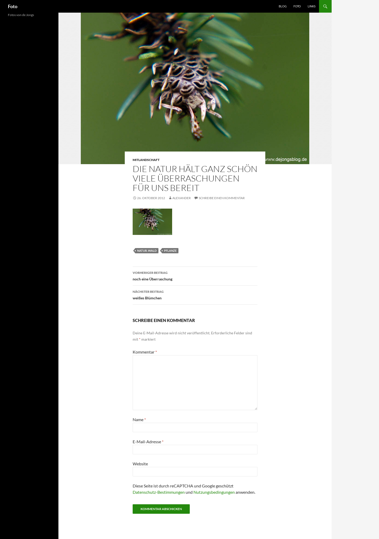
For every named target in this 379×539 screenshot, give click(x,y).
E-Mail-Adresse (148, 441)
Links (312, 6)
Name (139, 419)
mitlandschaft (146, 160)
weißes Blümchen (195, 294)
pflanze (170, 250)
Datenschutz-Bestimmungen (159, 492)
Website (140, 463)
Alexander (181, 198)
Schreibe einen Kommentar (222, 198)
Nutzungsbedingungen (214, 492)
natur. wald (147, 250)
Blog (283, 6)
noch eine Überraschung (195, 275)
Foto (12, 6)
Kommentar (145, 351)
